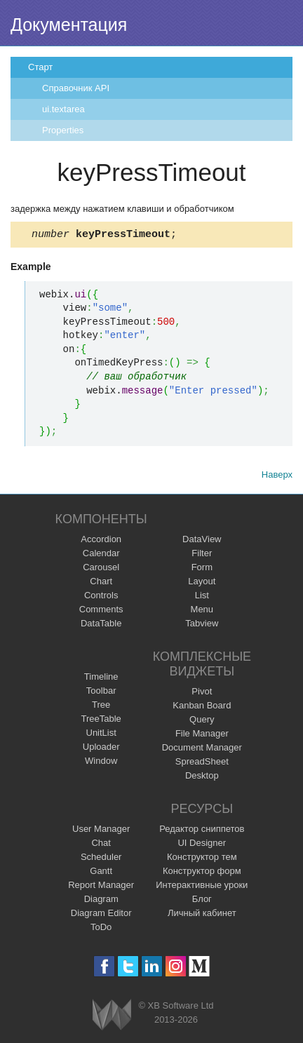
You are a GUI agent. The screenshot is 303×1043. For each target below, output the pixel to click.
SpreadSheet (202, 763)
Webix (112, 1016)
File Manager (202, 735)
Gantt (101, 873)
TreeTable (101, 720)
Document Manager (202, 749)
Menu (202, 611)
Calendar (101, 555)
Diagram (101, 901)
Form (202, 569)
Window (101, 763)
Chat (100, 845)
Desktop (202, 777)
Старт (40, 67)
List (202, 597)
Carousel (101, 569)
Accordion (101, 541)
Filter (201, 555)
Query (201, 721)
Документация (69, 24)
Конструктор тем (202, 859)
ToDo (101, 929)
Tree (101, 706)
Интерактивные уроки (202, 887)
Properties (62, 130)
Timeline (101, 678)
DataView (201, 541)
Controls (101, 597)
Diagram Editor (101, 915)
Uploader (101, 748)
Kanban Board (202, 707)
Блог (202, 901)
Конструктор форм (202, 873)
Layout (201, 583)
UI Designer (201, 845)
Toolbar (101, 692)
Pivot (201, 693)
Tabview (201, 625)
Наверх (277, 476)
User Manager (101, 831)
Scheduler (101, 859)
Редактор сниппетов (201, 831)
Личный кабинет (202, 915)
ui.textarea (63, 109)
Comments (101, 611)
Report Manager (101, 887)
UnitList (101, 734)
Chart (101, 583)
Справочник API (75, 88)
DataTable (101, 625)
